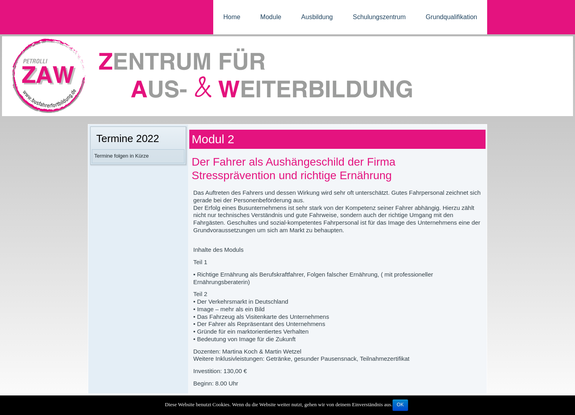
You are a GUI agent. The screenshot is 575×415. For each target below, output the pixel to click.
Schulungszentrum (379, 17)
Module (270, 17)
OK (400, 404)
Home (231, 17)
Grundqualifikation (451, 17)
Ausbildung (317, 17)
